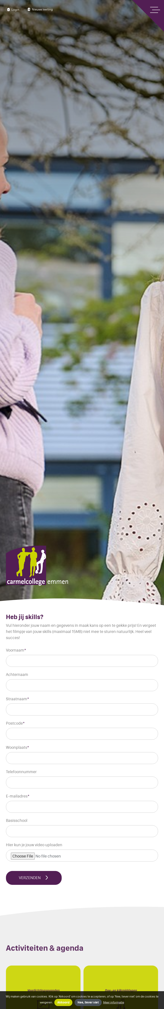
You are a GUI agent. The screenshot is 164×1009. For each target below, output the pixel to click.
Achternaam (17, 674)
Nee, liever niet (88, 1002)
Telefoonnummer (21, 771)
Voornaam (16, 650)
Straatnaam (17, 698)
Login (12, 9)
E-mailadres (18, 796)
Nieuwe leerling (40, 9)
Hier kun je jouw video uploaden (34, 844)
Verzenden (34, 877)
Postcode (15, 723)
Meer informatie (113, 1002)
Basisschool (16, 820)
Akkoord (63, 1002)
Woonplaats (17, 747)
